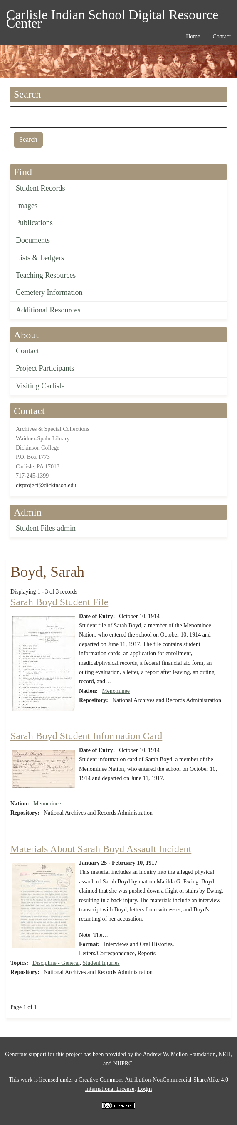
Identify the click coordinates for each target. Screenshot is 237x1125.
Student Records (40, 188)
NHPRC (123, 1063)
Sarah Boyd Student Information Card (86, 735)
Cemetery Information (49, 292)
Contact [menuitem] (221, 36)
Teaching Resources (46, 275)
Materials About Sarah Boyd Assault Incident (100, 848)
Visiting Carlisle (40, 386)
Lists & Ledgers (40, 258)
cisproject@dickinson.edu (46, 485)
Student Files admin (46, 528)
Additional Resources (48, 310)
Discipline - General (56, 963)
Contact (27, 351)
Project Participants (45, 368)
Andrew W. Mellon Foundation (179, 1054)
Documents (33, 240)
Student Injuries (101, 963)
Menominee (116, 691)
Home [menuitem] (193, 36)
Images (26, 205)
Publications (34, 223)
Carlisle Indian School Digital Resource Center (112, 16)
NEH (224, 1054)
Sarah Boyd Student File (59, 601)
